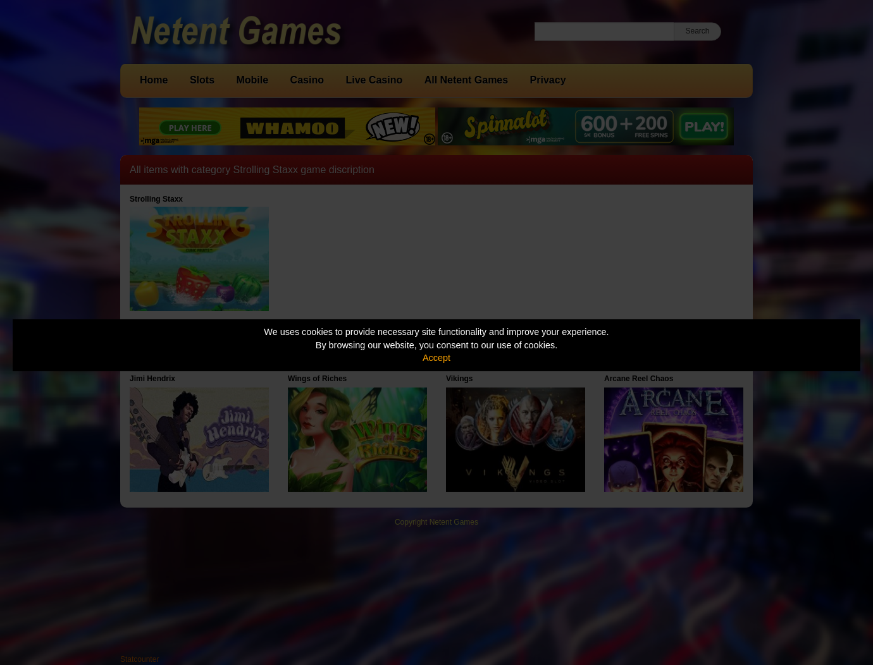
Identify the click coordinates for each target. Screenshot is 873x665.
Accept (436, 358)
